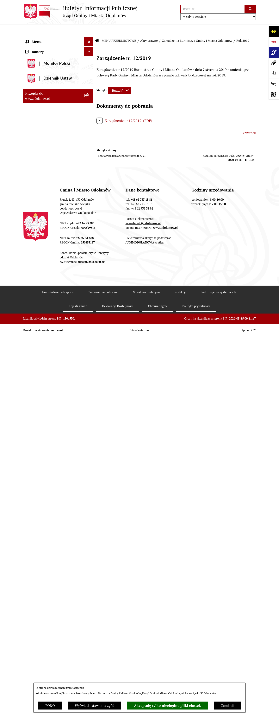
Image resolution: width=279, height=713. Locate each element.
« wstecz (249, 121)
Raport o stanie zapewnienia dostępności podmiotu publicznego (52, 577)
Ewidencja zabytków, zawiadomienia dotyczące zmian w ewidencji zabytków (53, 607)
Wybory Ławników (39, 676)
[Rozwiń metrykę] (119, 78)
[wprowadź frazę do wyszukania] (212, 9)
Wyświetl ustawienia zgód (94, 705)
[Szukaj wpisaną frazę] (250, 9)
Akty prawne (149, 29)
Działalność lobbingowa (43, 47)
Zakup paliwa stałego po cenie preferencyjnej (48, 591)
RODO (50, 705)
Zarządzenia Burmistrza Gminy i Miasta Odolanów (197, 29)
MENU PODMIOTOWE (42, 38)
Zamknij (227, 705)
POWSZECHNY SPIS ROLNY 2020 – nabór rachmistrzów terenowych (52, 651)
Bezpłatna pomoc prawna (44, 630)
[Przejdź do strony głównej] (80, 11)
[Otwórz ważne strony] (274, 73)
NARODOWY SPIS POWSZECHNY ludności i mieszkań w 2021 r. (51, 665)
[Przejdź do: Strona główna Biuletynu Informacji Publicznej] (97, 29)
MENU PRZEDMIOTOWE (44, 56)
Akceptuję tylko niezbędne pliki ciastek (167, 705)
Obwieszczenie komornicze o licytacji (53, 622)
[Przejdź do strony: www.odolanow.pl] (274, 63)
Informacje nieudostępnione (47, 566)
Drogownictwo (36, 639)
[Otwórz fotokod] (274, 94)
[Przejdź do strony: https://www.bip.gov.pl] (274, 42)
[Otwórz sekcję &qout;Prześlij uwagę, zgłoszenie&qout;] (274, 84)
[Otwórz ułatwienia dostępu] (274, 31)
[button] (89, 39)
